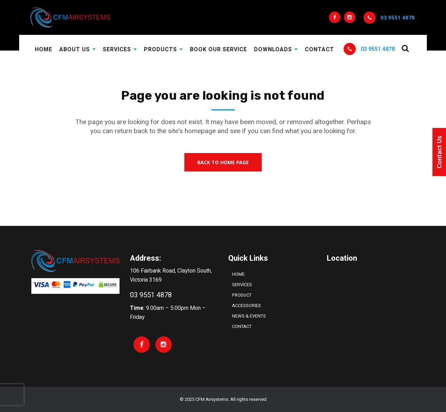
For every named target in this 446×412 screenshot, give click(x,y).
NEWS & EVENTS (249, 316)
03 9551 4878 (397, 18)
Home (238, 274)
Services (242, 284)
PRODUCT (242, 295)
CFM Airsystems (211, 399)
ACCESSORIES (246, 305)
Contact (242, 326)
